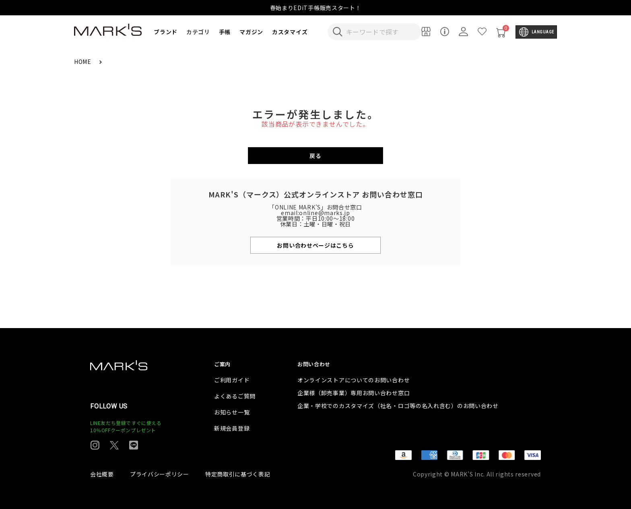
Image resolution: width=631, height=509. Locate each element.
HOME (83, 61)
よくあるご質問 (235, 396)
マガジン (251, 32)
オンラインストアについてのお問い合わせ (353, 380)
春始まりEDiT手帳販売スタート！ (315, 8)
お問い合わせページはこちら (315, 245)
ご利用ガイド (232, 380)
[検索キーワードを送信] (337, 32)
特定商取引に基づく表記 (237, 474)
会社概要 (102, 474)
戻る (315, 156)
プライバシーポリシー (159, 474)
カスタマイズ (289, 32)
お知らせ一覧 (232, 412)
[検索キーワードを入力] (380, 32)
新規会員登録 (232, 428)
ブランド (165, 32)
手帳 (225, 32)
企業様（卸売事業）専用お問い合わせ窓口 (353, 393)
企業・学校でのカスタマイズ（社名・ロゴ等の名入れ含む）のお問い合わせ (398, 405)
